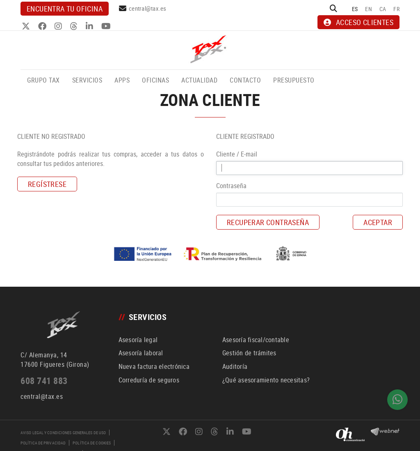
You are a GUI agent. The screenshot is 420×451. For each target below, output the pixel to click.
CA (382, 9)
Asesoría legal (138, 339)
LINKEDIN (90, 26)
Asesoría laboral (141, 352)
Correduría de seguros (149, 379)
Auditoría (234, 366)
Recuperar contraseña (268, 222)
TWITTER (27, 26)
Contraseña (231, 185)
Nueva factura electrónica (154, 366)
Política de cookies (92, 443)
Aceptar (377, 222)
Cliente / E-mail (236, 154)
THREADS (75, 26)
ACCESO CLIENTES (358, 22)
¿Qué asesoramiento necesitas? (266, 379)
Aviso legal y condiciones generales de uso (63, 432)
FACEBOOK (43, 26)
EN (368, 9)
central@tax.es (148, 8)
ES (355, 9)
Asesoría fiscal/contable (255, 339)
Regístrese (47, 184)
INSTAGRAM (59, 26)
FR (396, 9)
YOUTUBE (107, 26)
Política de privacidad (43, 443)
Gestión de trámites (249, 352)
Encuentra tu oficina (65, 9)
